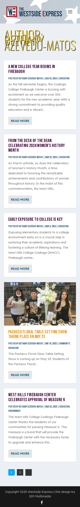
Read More (20, 121)
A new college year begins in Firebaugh (31, 69)
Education (64, 78)
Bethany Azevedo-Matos (31, 78)
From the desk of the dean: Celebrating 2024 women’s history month (36, 145)
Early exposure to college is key (35, 219)
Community (64, 343)
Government (14, 411)
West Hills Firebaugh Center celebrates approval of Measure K (36, 397)
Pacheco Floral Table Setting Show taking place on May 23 (37, 334)
